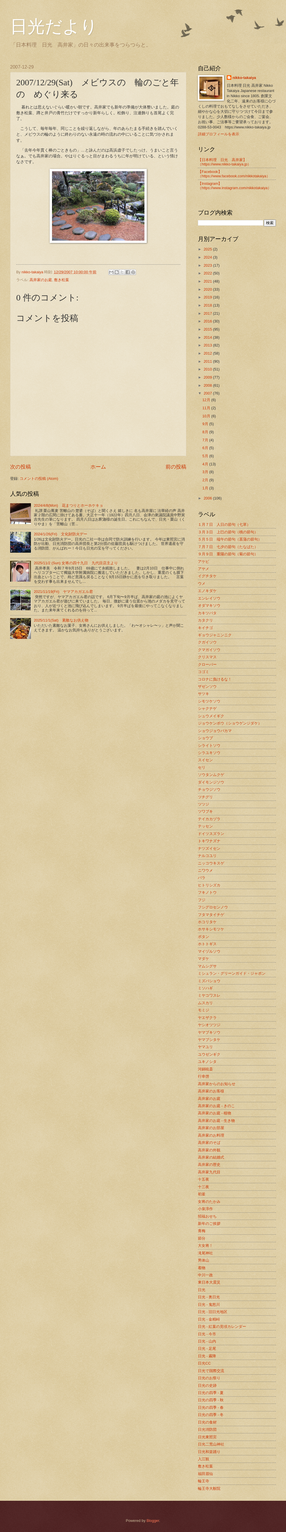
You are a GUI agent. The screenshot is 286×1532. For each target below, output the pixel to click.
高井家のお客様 (211, 1091)
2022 (208, 273)
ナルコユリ (207, 855)
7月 (205, 440)
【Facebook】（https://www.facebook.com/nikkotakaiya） (234, 173)
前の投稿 (176, 467)
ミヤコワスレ (209, 995)
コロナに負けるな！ (215, 679)
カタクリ (205, 620)
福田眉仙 (205, 1474)
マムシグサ (207, 966)
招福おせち (207, 1216)
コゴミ (203, 672)
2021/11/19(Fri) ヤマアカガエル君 (63, 591)
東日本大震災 (209, 1282)
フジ (201, 900)
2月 (205, 480)
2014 (208, 337)
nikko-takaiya (244, 77)
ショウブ (205, 738)
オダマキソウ (209, 605)
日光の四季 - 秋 (211, 1400)
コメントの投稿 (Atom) (39, 478)
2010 (208, 369)
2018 (208, 305)
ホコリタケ (207, 922)
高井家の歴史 (209, 1164)
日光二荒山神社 (211, 1444)
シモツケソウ (209, 701)
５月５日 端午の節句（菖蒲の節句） (230, 539)
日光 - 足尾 (207, 1348)
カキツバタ (207, 613)
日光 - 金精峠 (209, 1319)
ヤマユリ (205, 1047)
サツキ (203, 694)
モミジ (203, 1010)
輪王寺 (203, 1481)
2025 (208, 249)
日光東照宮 (207, 1437)
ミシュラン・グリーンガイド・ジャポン (231, 973)
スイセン (205, 760)
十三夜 (203, 1187)
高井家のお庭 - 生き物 (216, 1120)
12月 (206, 400)
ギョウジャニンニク (215, 635)
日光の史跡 (207, 1385)
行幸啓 (203, 1076)
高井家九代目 (209, 1172)
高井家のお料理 (211, 1135)
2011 (208, 361)
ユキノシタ (207, 1061)
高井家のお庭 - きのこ (216, 1106)
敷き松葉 (61, 280)
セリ (201, 767)
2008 (208, 385)
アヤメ (203, 569)
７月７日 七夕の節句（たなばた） (228, 547)
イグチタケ (207, 576)
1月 (205, 488)
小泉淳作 (205, 1209)
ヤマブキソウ (209, 1032)
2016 (208, 321)
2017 (208, 313)
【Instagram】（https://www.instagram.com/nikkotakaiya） (234, 185)
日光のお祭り (209, 1378)
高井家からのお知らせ (216, 1084)
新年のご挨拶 (209, 1223)
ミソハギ (205, 988)
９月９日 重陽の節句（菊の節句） (228, 554)
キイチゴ (205, 628)
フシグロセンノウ (213, 907)
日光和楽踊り (209, 1452)
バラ (201, 877)
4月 (205, 464)
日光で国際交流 (211, 1371)
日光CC (204, 1363)
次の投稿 (20, 467)
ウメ (201, 583)
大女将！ (205, 1245)
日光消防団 (207, 1429)
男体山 (203, 1260)
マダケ (203, 958)
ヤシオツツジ (209, 1025)
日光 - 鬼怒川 (209, 1304)
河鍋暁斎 (205, 1069)
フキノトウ (207, 892)
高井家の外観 (209, 1150)
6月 (205, 448)
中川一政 (205, 1275)
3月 (205, 472)
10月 (206, 416)
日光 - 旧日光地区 (212, 1312)
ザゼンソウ (207, 686)
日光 (201, 1290)
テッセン (205, 826)
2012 (208, 353)
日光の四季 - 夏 (211, 1393)
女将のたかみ (209, 1201)
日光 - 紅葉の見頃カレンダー (222, 1326)
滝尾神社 (205, 1253)
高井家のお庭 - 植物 (214, 1113)
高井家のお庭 (40, 280)
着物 (201, 1268)
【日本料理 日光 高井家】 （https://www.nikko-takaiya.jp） (224, 162)
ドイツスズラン (211, 834)
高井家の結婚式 (211, 1157)
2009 (208, 377)
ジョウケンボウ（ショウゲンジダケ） (230, 723)
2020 (208, 289)
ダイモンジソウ (211, 782)
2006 (208, 498)
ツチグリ (205, 797)
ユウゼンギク (209, 1054)
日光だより (54, 26)
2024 (208, 257)
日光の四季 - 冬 (211, 1415)
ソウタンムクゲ (211, 775)
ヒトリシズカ (209, 885)
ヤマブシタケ (209, 1039)
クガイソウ (207, 642)
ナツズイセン (209, 848)
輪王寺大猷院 (209, 1488)
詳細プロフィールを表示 (218, 134)
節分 (201, 1238)
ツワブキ (205, 811)
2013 (208, 345)
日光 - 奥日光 (209, 1297)
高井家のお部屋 (211, 1128)
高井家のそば (209, 1142)
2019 (208, 297)
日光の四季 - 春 (211, 1407)
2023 (208, 265)
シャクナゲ (207, 708)
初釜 (201, 1194)
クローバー (207, 664)
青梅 (201, 1231)
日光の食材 (207, 1422)
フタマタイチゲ (211, 914)
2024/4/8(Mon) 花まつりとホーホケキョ (68, 505)
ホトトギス (207, 944)
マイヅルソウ (209, 951)
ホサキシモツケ (211, 929)
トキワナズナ (209, 841)
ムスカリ (205, 1003)
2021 (208, 281)
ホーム (98, 467)
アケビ (203, 561)
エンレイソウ (209, 598)
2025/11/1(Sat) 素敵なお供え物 (61, 620)
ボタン (203, 936)
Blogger (152, 1520)
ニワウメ (205, 870)
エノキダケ (207, 591)
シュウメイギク (211, 716)
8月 (205, 432)
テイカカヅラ (209, 819)
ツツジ (203, 804)
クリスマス (207, 657)
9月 (205, 424)
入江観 (203, 1459)
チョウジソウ (209, 789)
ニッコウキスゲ (211, 863)
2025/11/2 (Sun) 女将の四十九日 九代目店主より (76, 563)
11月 (206, 408)
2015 (208, 329)
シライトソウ (209, 745)
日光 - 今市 (207, 1334)
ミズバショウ (209, 981)
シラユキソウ (209, 753)
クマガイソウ (209, 650)
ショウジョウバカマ (215, 731)
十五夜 (203, 1179)
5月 (205, 456)
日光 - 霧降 (207, 1356)
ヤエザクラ (207, 1017)
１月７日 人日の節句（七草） (224, 524)
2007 (208, 393)
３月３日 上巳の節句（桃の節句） (228, 532)
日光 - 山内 (207, 1341)
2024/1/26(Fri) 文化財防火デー (60, 534)
